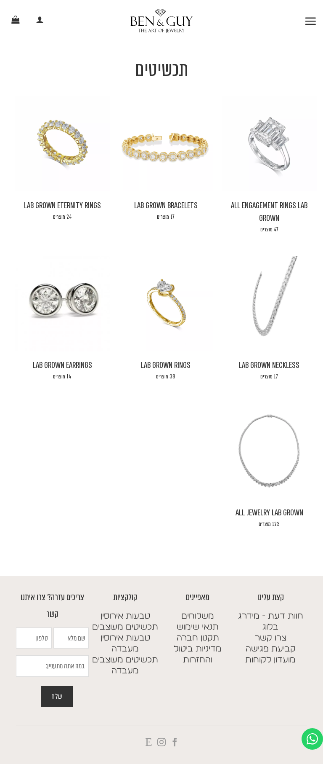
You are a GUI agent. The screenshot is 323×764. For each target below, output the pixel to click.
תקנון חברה (198, 638)
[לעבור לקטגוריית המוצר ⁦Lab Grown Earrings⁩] (62, 325)
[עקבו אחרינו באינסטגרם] (161, 743)
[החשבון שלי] (40, 21)
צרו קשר (270, 638)
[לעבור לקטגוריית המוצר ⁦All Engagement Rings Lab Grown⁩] (269, 172)
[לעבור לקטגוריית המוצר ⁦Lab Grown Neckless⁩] (269, 325)
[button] (310, 21)
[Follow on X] (148, 743)
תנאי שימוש (198, 627)
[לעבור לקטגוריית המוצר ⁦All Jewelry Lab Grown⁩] (269, 472)
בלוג (270, 627)
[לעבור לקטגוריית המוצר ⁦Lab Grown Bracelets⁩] (165, 165)
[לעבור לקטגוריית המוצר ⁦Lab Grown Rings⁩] (165, 325)
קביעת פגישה (271, 649)
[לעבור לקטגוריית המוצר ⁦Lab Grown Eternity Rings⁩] (62, 165)
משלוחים (197, 616)
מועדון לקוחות (270, 660)
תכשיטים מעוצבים (125, 627)
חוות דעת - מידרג (270, 616)
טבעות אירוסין (125, 616)
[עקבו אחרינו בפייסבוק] (174, 743)
